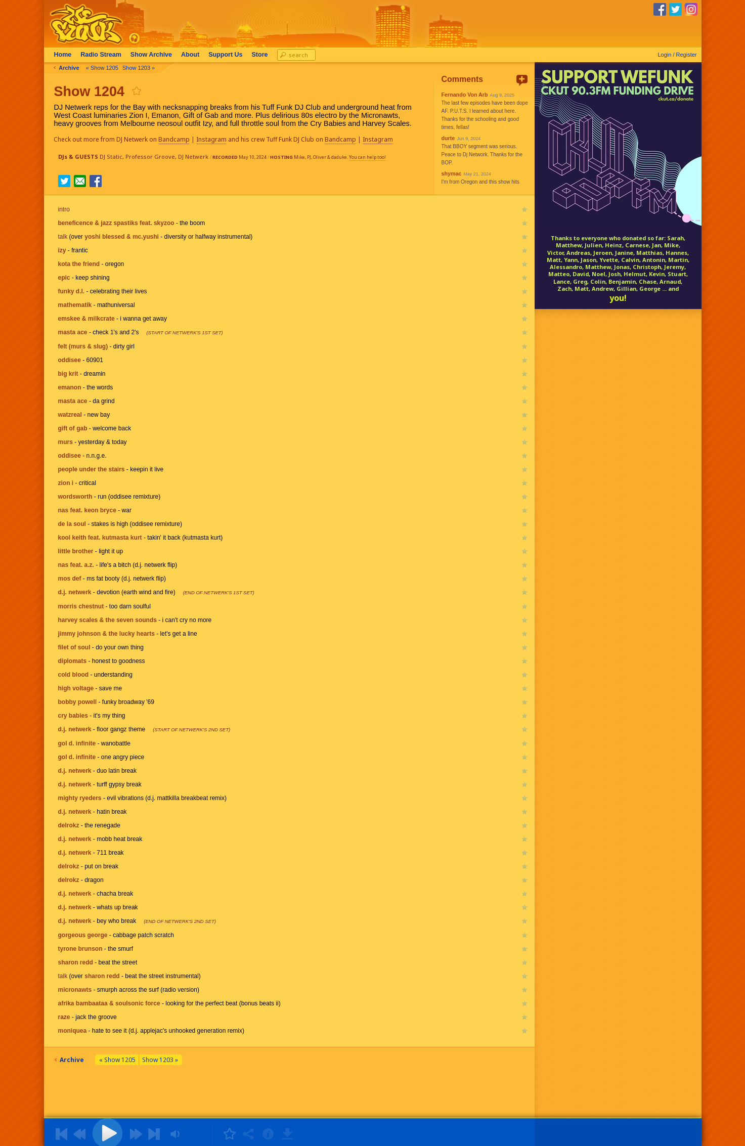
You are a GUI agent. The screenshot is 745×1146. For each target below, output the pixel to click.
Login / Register (677, 55)
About (194, 54)
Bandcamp (178, 139)
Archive (155, 54)
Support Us (229, 54)
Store (264, 54)
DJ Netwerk (193, 156)
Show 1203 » (142, 68)
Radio (104, 54)
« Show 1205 (106, 68)
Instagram (216, 139)
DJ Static (111, 156)
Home (67, 54)
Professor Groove (150, 156)
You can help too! (367, 157)
